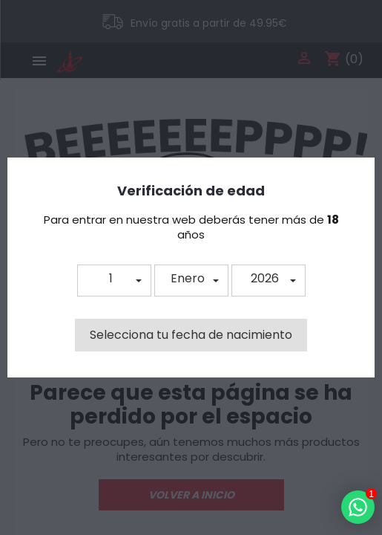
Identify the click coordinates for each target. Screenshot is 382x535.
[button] (114, 280)
